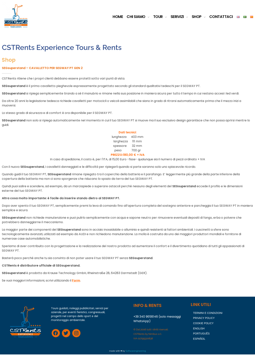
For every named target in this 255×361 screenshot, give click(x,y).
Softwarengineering (136, 357)
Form (76, 287)
